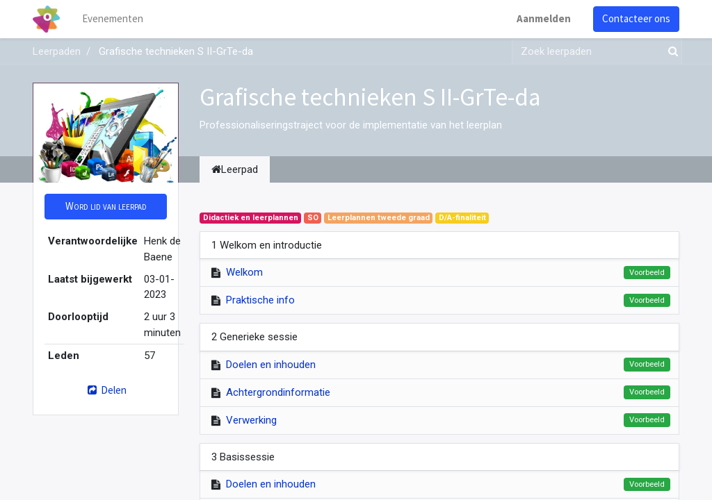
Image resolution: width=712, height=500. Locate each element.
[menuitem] (112, 19)
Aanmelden (544, 18)
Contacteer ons (636, 18)
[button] (105, 206)
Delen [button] (105, 390)
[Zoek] (670, 52)
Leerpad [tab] (234, 169)
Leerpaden (57, 51)
